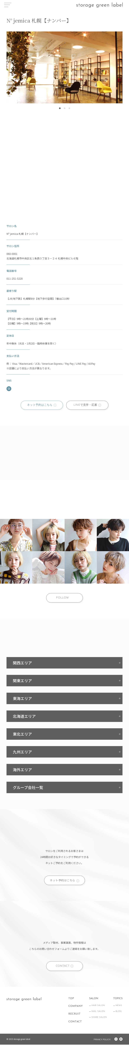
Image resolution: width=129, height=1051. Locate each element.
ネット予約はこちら (38, 405)
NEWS (119, 1012)
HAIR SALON (98, 1012)
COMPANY (75, 1012)
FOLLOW (62, 599)
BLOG (119, 1018)
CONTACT (62, 971)
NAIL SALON (98, 1018)
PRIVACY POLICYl (101, 1045)
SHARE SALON (99, 1024)
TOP (71, 1005)
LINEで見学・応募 (86, 405)
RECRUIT (74, 1020)
